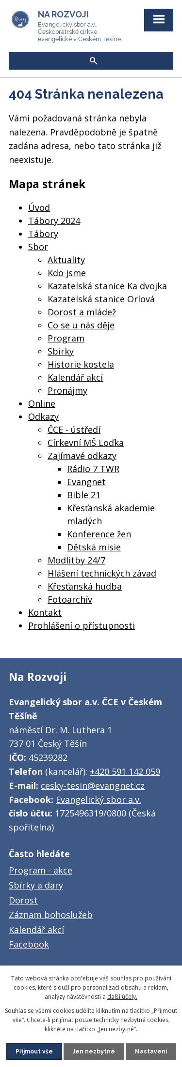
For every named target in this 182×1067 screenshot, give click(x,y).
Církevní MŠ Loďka (86, 442)
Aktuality (66, 260)
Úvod (39, 207)
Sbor (38, 246)
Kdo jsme (67, 273)
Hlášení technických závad (102, 573)
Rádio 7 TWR (93, 468)
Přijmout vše (34, 1051)
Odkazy (43, 416)
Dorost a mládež (82, 312)
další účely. (122, 997)
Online (41, 403)
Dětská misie (94, 547)
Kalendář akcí (75, 377)
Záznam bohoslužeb (51, 914)
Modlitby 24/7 (76, 560)
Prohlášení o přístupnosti (81, 625)
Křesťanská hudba (85, 586)
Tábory (43, 233)
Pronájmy (67, 390)
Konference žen (99, 534)
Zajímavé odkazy (82, 455)
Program (66, 338)
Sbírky (61, 351)
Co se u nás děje (81, 325)
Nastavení (151, 1051)
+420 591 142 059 (125, 771)
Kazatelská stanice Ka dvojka (107, 286)
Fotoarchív (70, 599)
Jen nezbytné (94, 1051)
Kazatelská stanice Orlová (101, 299)
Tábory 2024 (54, 220)
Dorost (23, 900)
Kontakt (45, 612)
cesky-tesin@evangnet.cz (93, 785)
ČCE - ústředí (74, 429)
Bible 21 (83, 495)
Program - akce (40, 870)
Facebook (29, 944)
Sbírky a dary (36, 885)
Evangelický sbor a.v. (98, 799)
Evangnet (86, 482)
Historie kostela (81, 364)
